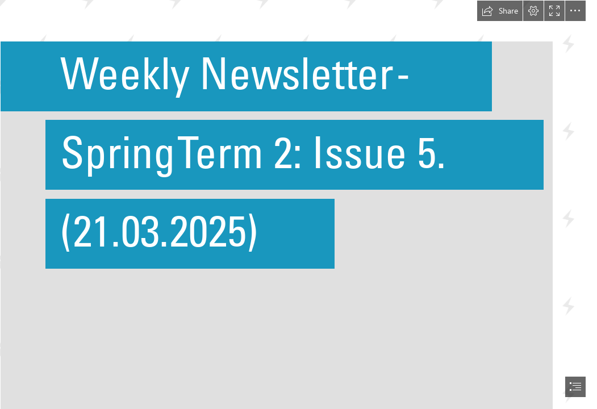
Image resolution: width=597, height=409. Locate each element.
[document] (298, 204)
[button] (500, 11)
